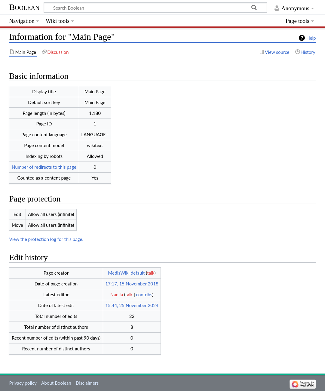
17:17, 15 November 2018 (131, 283)
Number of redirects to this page (44, 167)
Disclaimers (87, 383)
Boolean (24, 7)
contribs (144, 294)
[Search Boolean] (155, 7)
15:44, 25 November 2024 (131, 305)
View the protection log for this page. (46, 239)
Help (311, 38)
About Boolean (56, 383)
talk (150, 273)
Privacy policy (22, 383)
